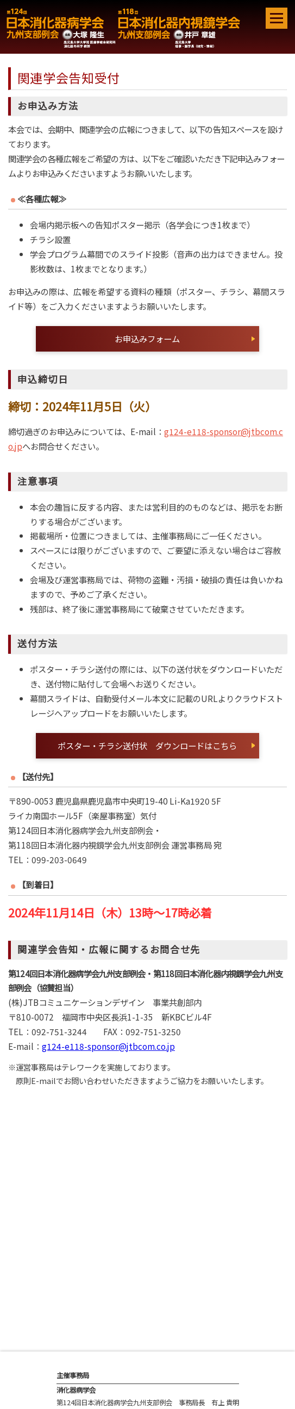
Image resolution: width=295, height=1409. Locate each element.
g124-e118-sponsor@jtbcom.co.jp (108, 1046)
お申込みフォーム (147, 339)
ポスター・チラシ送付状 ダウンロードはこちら (147, 745)
